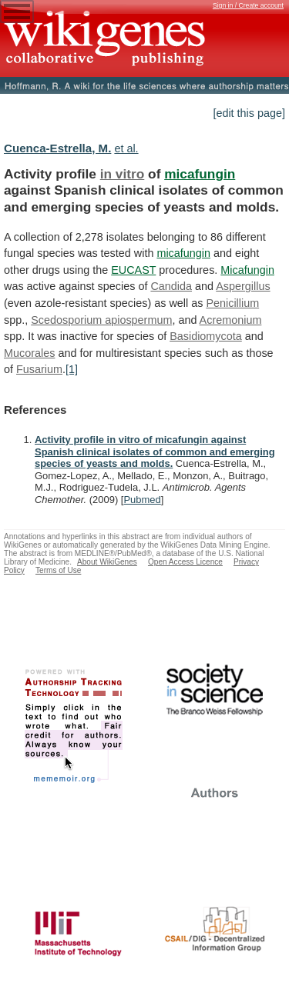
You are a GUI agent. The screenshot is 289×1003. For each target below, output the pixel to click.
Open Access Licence (185, 562)
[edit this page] (249, 113)
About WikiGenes (107, 562)
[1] (72, 369)
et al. (126, 148)
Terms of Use (58, 570)
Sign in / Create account (248, 5)
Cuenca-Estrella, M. (57, 148)
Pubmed (141, 499)
